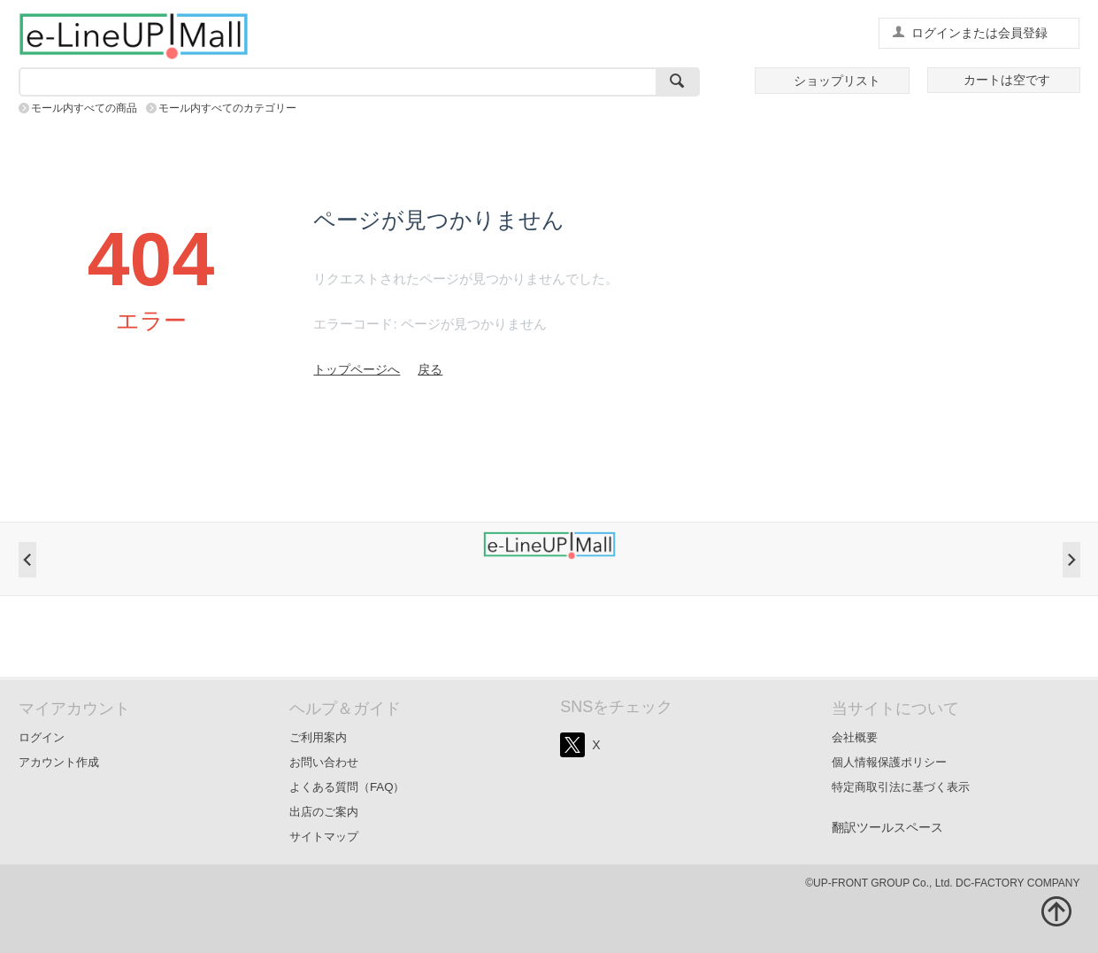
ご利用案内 (318, 737)
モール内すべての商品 (84, 108)
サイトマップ (323, 836)
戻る (430, 369)
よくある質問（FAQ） (347, 787)
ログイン (42, 737)
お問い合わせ (323, 762)
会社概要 (855, 737)
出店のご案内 (323, 811)
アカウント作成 (59, 762)
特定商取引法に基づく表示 (901, 787)
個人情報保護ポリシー (889, 762)
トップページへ (356, 369)
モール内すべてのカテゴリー (227, 108)
